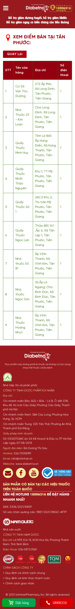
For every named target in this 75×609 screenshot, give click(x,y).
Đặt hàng (19, 602)
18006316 (56, 602)
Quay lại (15, 54)
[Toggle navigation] (7, 8)
